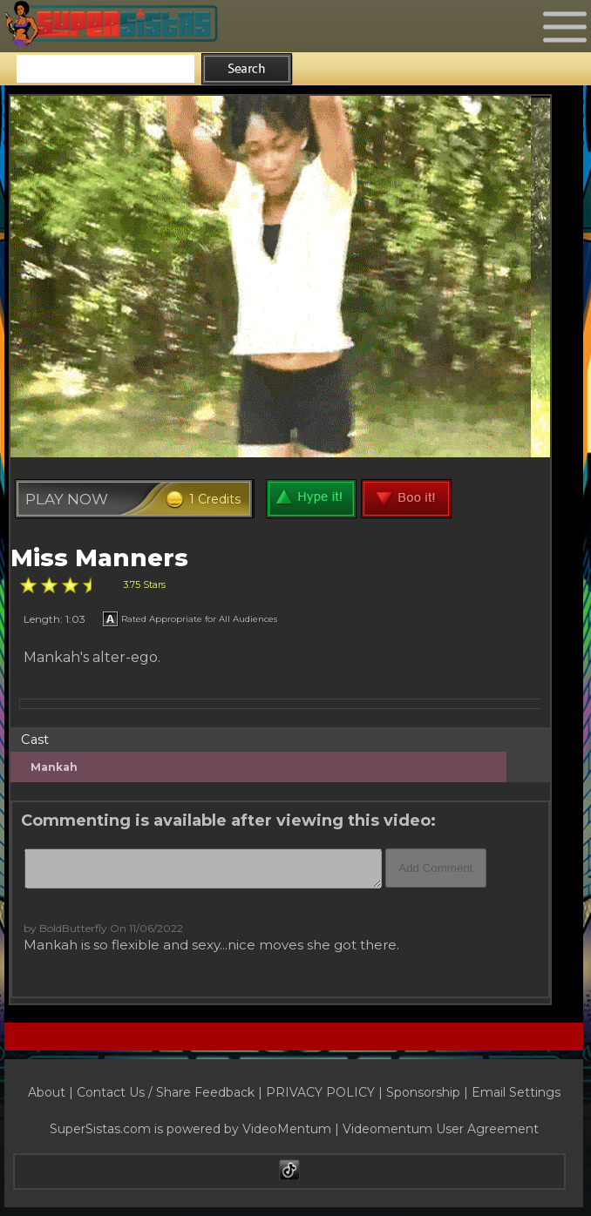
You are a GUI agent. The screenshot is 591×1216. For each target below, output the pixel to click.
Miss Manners (99, 558)
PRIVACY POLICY (320, 1092)
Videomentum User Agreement (441, 1129)
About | (52, 1092)
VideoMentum (286, 1129)
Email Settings (516, 1092)
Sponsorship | (429, 1092)
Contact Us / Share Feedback (166, 1092)
